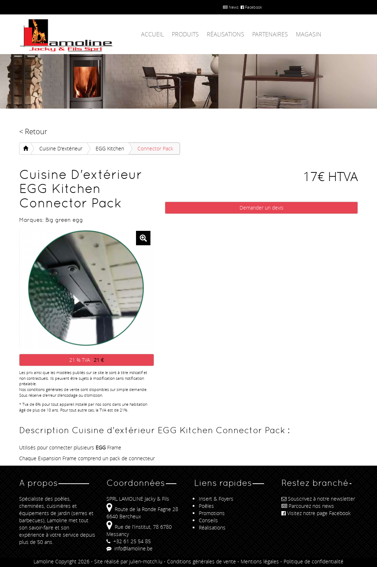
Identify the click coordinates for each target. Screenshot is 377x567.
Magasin (308, 34)
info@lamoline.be (129, 548)
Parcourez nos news (307, 505)
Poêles (206, 505)
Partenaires (270, 34)
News (230, 7)
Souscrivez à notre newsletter (318, 498)
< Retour (33, 131)
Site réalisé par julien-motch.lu (128, 561)
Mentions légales (260, 561)
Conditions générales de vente (201, 561)
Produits (185, 34)
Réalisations (225, 34)
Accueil (152, 34)
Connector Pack (155, 148)
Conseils (208, 520)
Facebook (251, 7)
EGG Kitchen (110, 148)
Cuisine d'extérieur (60, 148)
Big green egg (64, 220)
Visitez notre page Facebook (316, 513)
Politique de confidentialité (313, 561)
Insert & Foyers (216, 498)
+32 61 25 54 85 (128, 541)
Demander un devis (262, 207)
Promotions (212, 513)
